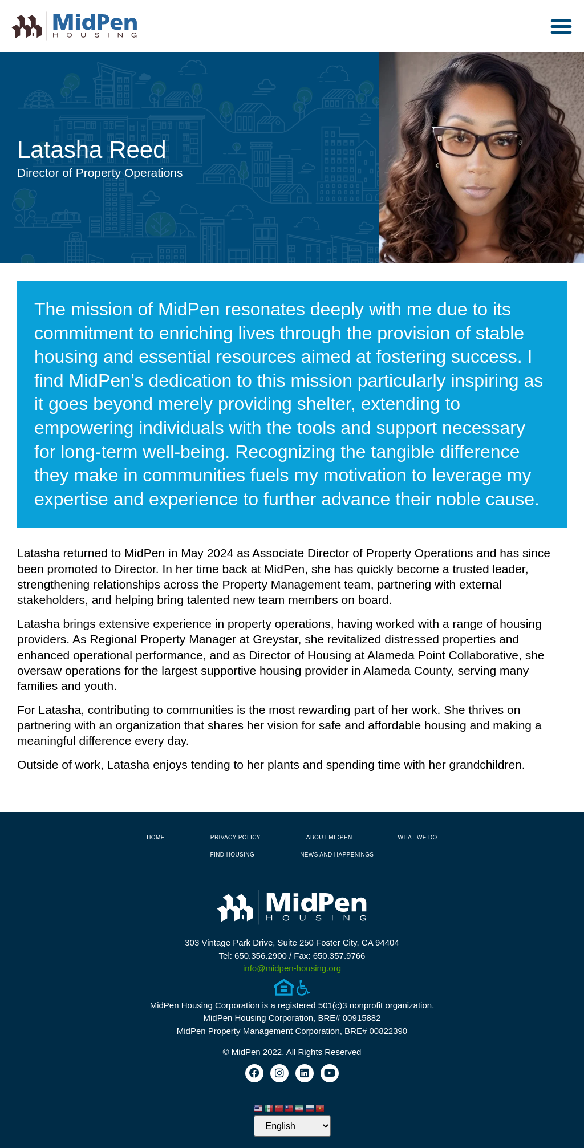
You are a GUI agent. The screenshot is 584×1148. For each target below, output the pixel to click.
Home (156, 837)
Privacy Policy (235, 837)
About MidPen (329, 837)
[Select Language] (292, 1126)
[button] (561, 26)
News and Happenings (337, 854)
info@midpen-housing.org (292, 968)
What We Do (417, 837)
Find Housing (232, 854)
